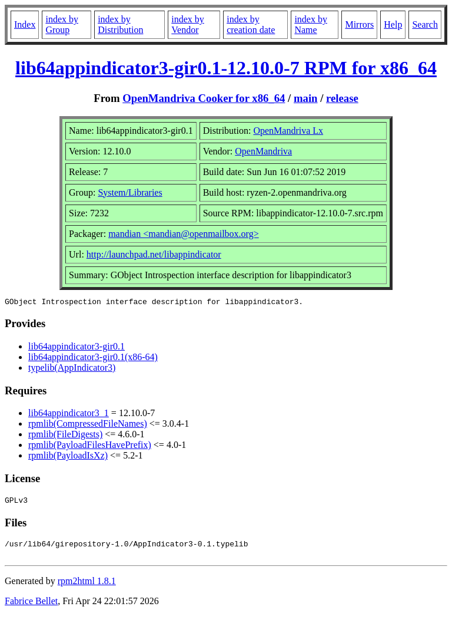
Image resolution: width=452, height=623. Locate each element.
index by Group (61, 24)
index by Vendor (187, 24)
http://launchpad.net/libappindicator (154, 254)
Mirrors (359, 24)
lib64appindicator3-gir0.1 (76, 348)
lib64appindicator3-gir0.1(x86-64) (93, 359)
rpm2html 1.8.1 (87, 588)
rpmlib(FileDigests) (65, 436)
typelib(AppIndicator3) (71, 369)
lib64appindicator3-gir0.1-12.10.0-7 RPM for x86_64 (226, 67)
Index (24, 24)
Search (425, 24)
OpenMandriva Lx (288, 131)
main (306, 98)
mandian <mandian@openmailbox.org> (183, 234)
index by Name (310, 24)
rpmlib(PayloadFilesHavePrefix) (89, 446)
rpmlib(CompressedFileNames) (87, 425)
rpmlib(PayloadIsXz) (68, 457)
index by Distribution (120, 24)
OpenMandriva (263, 151)
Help (393, 24)
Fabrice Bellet (31, 608)
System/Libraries (130, 192)
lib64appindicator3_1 (68, 415)
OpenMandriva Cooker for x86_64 (203, 98)
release (342, 98)
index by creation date (251, 24)
